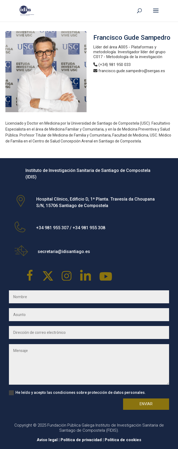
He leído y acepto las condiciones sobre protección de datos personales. (77, 392)
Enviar (146, 404)
